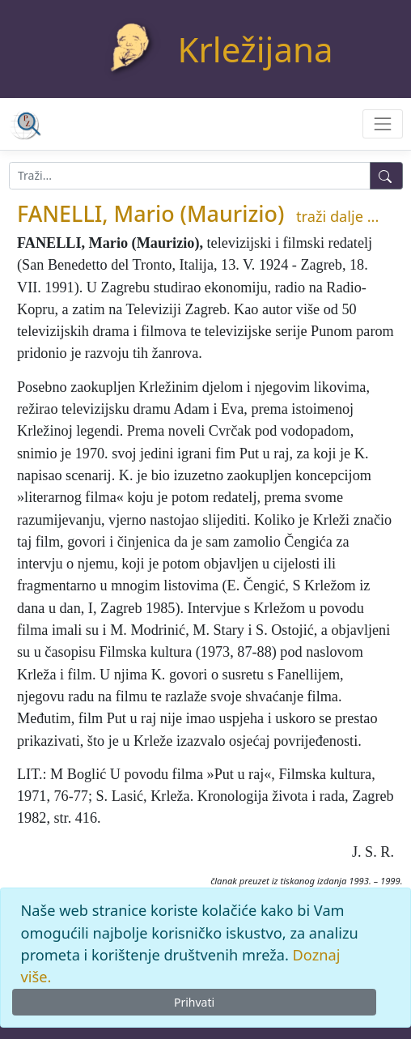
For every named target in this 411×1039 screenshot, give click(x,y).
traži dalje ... (337, 216)
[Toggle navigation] (382, 123)
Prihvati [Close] (194, 1002)
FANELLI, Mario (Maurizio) (150, 213)
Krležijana (255, 49)
